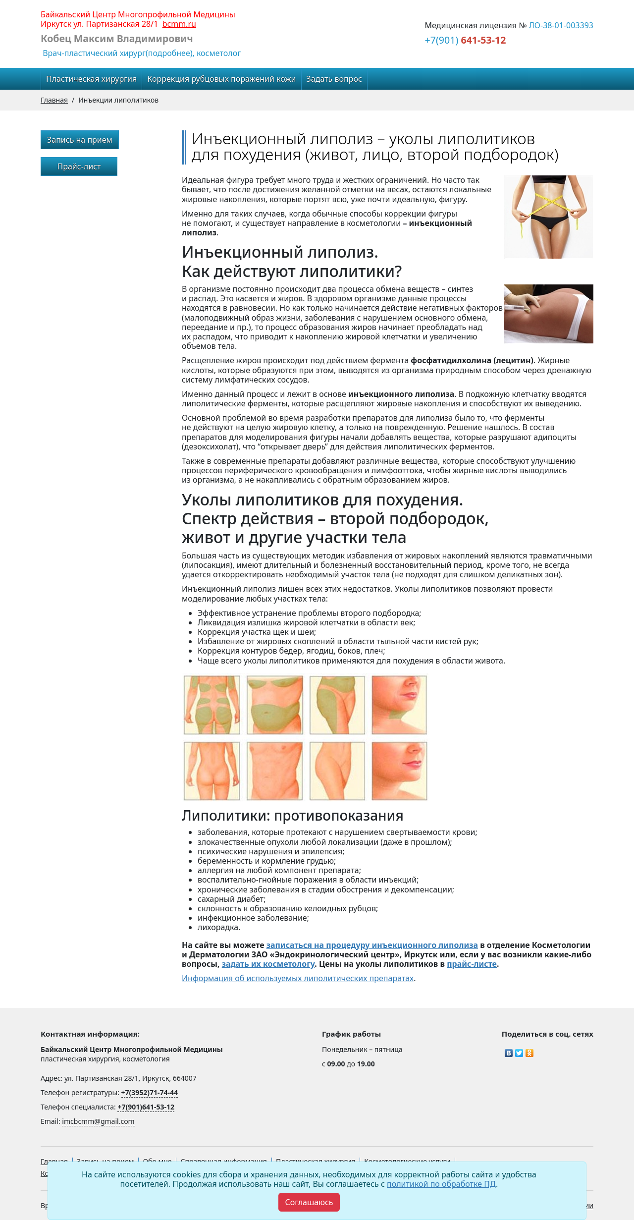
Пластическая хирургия (91, 78)
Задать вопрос (334, 78)
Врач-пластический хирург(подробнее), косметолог (141, 53)
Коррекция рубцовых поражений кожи (221, 78)
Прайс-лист (79, 166)
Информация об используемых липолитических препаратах (298, 978)
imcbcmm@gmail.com (98, 1121)
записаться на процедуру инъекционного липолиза (372, 945)
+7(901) (465, 40)
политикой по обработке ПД (441, 1183)
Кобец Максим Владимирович (117, 38)
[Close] (308, 1202)
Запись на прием (79, 139)
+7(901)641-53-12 (145, 1106)
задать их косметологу (268, 963)
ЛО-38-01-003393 (561, 25)
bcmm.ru (179, 23)
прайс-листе (472, 963)
